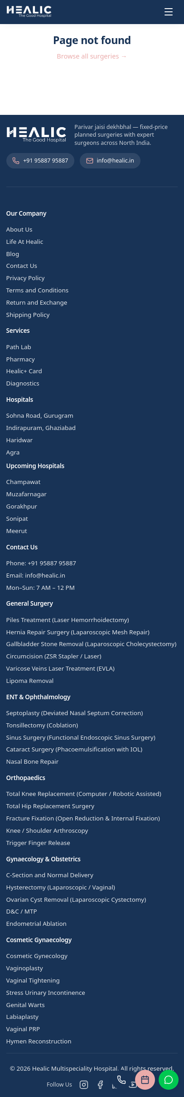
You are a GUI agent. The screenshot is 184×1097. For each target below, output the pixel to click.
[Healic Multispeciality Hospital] (29, 12)
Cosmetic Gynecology (37, 956)
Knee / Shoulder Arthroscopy (47, 830)
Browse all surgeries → (92, 55)
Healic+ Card (24, 371)
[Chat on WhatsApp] (169, 1080)
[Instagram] (83, 1084)
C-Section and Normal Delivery (49, 875)
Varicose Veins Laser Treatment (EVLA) (60, 668)
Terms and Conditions (37, 290)
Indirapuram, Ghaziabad (41, 428)
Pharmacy (20, 359)
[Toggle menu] (169, 12)
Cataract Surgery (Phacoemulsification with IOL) (74, 749)
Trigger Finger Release (38, 843)
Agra (13, 452)
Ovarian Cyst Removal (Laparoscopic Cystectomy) (76, 899)
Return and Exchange (37, 302)
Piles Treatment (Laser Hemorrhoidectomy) (67, 620)
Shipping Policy (28, 315)
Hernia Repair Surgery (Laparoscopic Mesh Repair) (78, 632)
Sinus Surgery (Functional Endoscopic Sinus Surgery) (80, 737)
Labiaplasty (22, 1017)
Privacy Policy (25, 278)
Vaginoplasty (24, 968)
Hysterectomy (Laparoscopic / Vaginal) (60, 887)
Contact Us (21, 266)
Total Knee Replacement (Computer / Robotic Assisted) (83, 794)
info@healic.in (110, 160)
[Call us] (121, 1080)
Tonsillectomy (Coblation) (42, 725)
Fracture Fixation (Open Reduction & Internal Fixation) (83, 818)
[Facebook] (100, 1084)
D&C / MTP (21, 911)
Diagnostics (22, 383)
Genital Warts (25, 1005)
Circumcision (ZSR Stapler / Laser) (54, 656)
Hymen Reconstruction (39, 1041)
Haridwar (19, 440)
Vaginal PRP (23, 1029)
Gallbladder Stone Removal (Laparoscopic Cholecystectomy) (91, 644)
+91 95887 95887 (40, 160)
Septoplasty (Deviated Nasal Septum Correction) (74, 713)
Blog (12, 254)
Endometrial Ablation (36, 923)
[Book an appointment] (145, 1080)
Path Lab (18, 347)
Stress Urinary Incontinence (45, 992)
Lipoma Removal (30, 681)
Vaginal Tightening (33, 980)
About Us (19, 229)
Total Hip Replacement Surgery (50, 806)
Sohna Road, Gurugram (39, 415)
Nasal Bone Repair (32, 761)
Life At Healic (25, 241)
